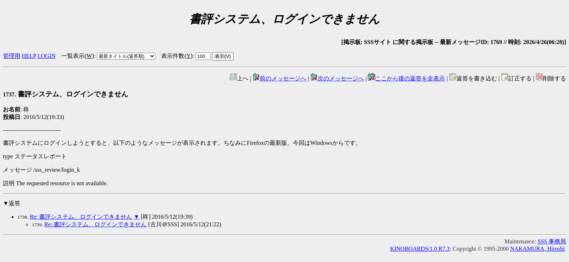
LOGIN (46, 56)
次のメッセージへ (337, 78)
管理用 (11, 56)
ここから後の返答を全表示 (406, 78)
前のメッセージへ (279, 78)
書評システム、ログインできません (65, 94)
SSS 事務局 (551, 241)
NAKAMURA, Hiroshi (537, 249)
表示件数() (176, 56)
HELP (29, 56)
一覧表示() (77, 56)
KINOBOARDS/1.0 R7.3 (420, 249)
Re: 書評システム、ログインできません (81, 217)
